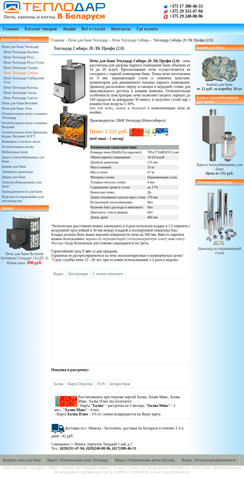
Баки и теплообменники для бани (219, 166)
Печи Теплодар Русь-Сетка (23, 62)
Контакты (121, 28)
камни (121, 108)
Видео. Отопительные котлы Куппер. (145, 460)
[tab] (58, 274)
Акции (69, 28)
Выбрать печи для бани (22, 460)
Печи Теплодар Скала (19, 93)
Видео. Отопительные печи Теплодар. (77, 460)
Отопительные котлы (18, 147)
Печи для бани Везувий (19, 103)
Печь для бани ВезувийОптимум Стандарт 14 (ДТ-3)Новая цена (24, 256)
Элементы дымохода (17, 172)
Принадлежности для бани (22, 191)
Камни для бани (14, 166)
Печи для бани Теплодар (20, 47)
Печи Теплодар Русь (18, 57)
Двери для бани (13, 177)
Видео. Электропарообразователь (209, 460)
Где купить (147, 28)
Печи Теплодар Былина (21, 52)
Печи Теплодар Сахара (20, 68)
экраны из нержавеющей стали (110, 239)
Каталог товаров (41, 28)
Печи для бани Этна (17, 108)
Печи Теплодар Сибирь (21, 73)
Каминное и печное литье (21, 141)
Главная (11, 28)
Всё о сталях (93, 28)
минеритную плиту (152, 239)
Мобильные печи (15, 152)
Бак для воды (101, 108)
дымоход (139, 108)
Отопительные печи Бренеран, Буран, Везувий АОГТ (25, 134)
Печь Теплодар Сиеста (20, 98)
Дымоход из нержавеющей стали (219, 248)
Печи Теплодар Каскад (20, 87)
